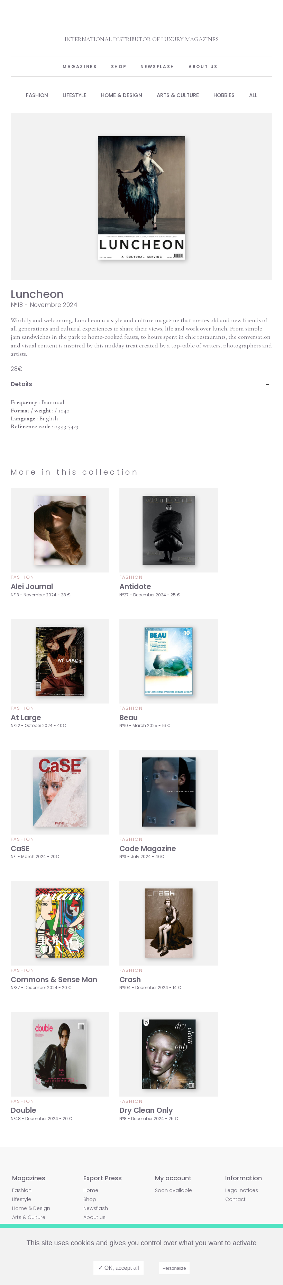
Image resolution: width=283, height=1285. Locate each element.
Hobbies (226, 95)
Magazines (80, 66)
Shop (119, 66)
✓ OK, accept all (118, 1268)
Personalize (174, 1268)
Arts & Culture (178, 95)
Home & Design (120, 95)
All (257, 95)
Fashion (32, 95)
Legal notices (241, 1190)
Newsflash (157, 66)
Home (90, 1190)
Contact (235, 1199)
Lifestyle (72, 95)
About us (203, 66)
